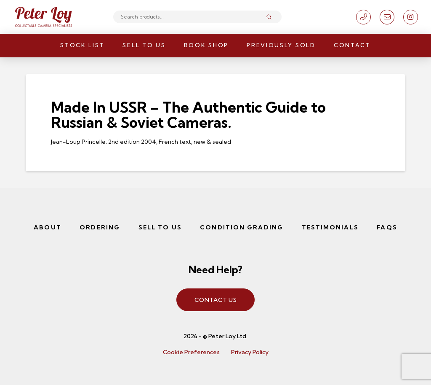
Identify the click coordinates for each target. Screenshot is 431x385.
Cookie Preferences (191, 352)
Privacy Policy (250, 352)
